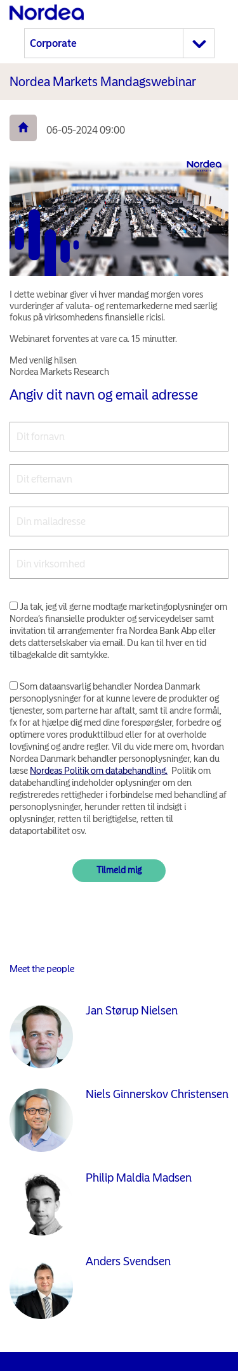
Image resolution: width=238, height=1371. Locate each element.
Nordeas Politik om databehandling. (99, 770)
